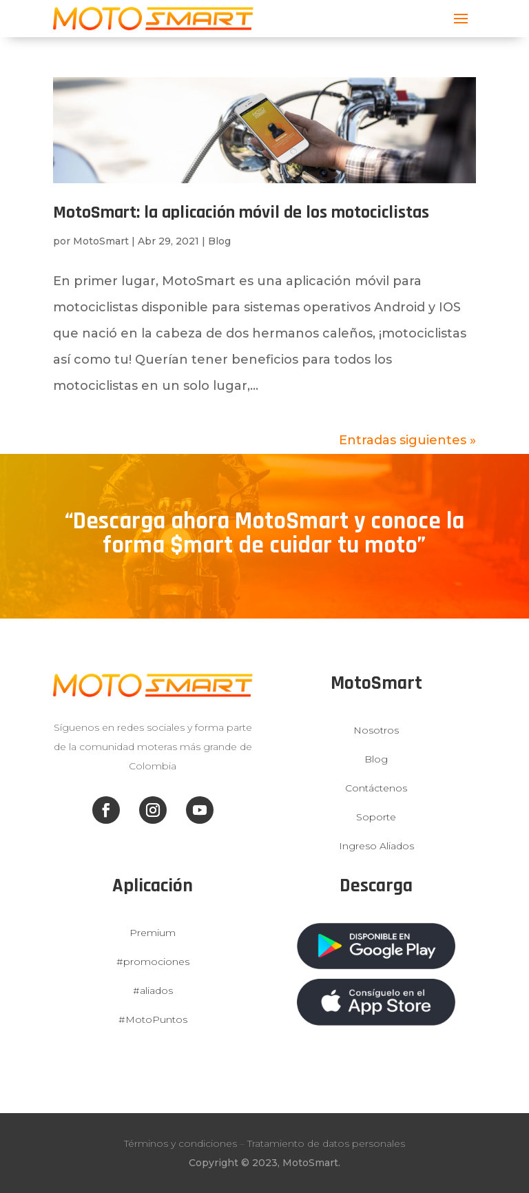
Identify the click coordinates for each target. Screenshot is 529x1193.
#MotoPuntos (152, 1019)
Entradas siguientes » (407, 440)
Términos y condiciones (180, 1143)
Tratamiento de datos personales (326, 1143)
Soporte (376, 817)
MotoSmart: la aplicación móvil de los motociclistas (241, 212)
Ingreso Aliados (376, 846)
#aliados (153, 990)
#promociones (152, 961)
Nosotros (376, 730)
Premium (152, 932)
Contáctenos (376, 788)
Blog (219, 241)
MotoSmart (101, 241)
